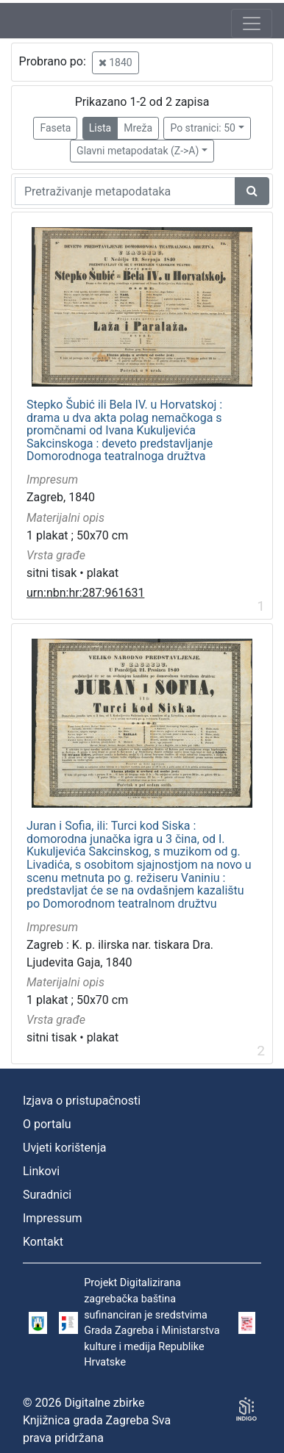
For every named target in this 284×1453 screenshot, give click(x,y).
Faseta (55, 128)
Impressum (52, 1218)
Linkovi (41, 1171)
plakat (103, 573)
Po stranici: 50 (202, 128)
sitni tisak (51, 573)
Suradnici (47, 1195)
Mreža (138, 128)
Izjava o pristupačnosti (82, 1101)
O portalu (47, 1124)
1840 (115, 62)
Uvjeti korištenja (64, 1148)
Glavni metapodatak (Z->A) (138, 151)
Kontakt (43, 1242)
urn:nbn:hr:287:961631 (85, 593)
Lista (100, 128)
